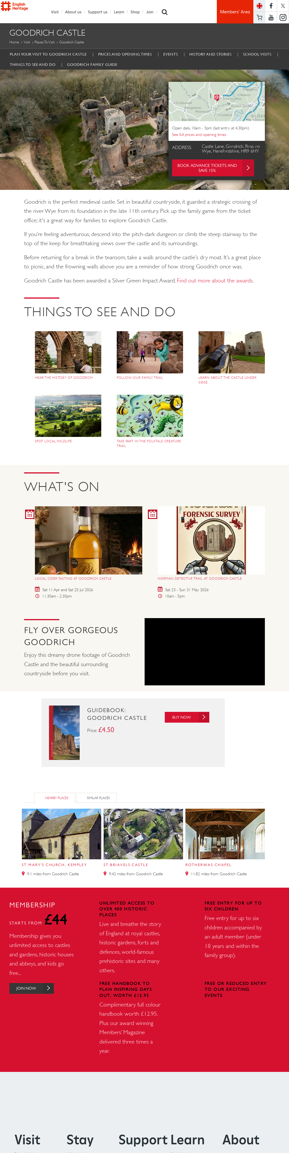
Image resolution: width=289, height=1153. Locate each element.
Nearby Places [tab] (56, 798)
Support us (100, 12)
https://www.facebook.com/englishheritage (271, 5)
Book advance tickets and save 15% (215, 168)
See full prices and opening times (199, 134)
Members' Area (235, 12)
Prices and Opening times (125, 54)
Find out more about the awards (215, 281)
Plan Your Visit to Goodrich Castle (48, 54)
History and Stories (210, 54)
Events (170, 54)
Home (14, 42)
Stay (80, 1140)
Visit (57, 12)
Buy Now (189, 717)
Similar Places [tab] (98, 798)
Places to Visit (44, 42)
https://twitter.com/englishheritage (283, 5)
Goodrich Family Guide (92, 64)
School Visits (257, 54)
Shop (137, 12)
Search (167, 12)
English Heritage (22, 12)
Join (152, 12)
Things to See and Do (33, 64)
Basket (259, 17)
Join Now (38, 989)
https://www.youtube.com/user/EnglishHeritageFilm (271, 17)
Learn (121, 12)
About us (76, 12)
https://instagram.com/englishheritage (283, 17)
